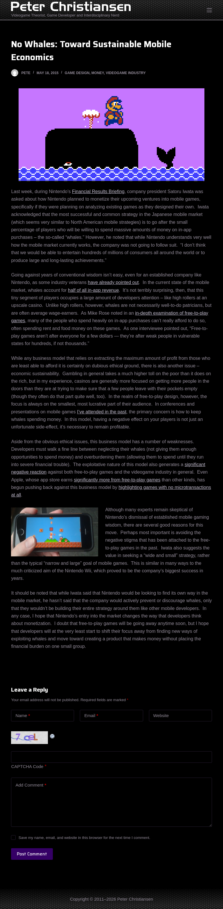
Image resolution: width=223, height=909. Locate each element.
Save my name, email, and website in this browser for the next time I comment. (84, 837)
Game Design (77, 73)
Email (91, 715)
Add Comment (30, 785)
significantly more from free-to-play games (117, 479)
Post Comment (32, 854)
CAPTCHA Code (27, 766)
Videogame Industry (126, 73)
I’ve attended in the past (101, 411)
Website (161, 715)
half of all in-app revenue (93, 290)
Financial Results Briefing (98, 191)
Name (22, 715)
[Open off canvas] (209, 10)
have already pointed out (113, 282)
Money (97, 73)
